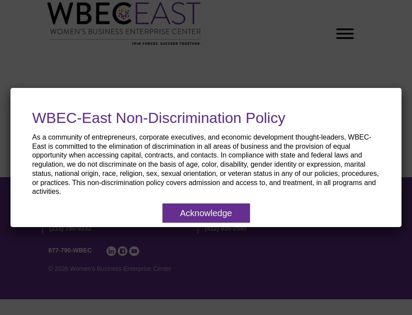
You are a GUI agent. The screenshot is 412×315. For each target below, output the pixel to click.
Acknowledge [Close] (206, 213)
